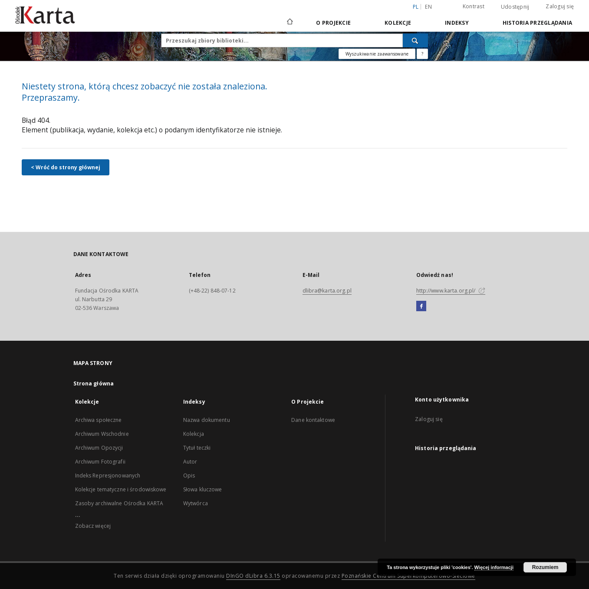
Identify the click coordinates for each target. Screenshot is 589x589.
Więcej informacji (493, 567)
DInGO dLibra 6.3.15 (253, 575)
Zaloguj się (560, 6)
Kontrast (473, 6)
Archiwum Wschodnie (102, 434)
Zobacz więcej (93, 526)
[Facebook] (421, 306)
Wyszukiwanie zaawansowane (377, 54)
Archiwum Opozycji (99, 447)
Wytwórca (195, 503)
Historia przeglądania (537, 22)
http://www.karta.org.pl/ (450, 290)
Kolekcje (398, 22)
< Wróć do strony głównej (65, 167)
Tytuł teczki (197, 447)
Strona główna (93, 383)
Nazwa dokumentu (206, 420)
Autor (190, 461)
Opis (189, 475)
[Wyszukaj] (415, 40)
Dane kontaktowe (313, 420)
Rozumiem (545, 567)
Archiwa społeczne (98, 420)
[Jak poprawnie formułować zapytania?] (422, 54)
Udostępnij (515, 6)
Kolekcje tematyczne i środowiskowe (121, 489)
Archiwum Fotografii (100, 461)
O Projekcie (333, 22)
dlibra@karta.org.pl (327, 290)
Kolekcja (193, 434)
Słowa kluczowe (202, 489)
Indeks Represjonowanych (108, 475)
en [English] (428, 7)
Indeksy (457, 22)
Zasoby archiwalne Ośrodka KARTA (119, 503)
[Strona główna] (289, 22)
